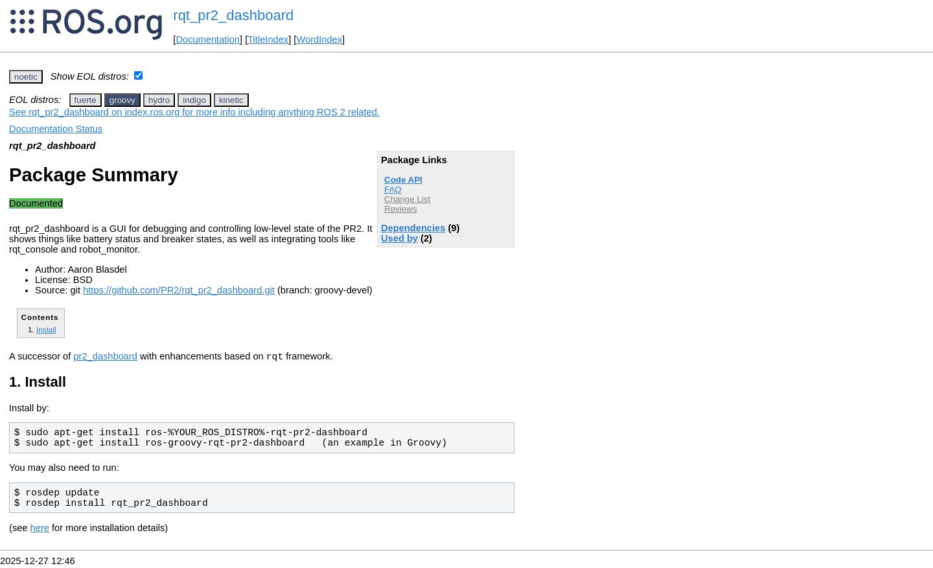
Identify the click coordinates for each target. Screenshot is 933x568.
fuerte (86, 100)
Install (46, 329)
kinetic (231, 100)
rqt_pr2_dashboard (233, 15)
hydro (159, 100)
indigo (194, 100)
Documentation (208, 39)
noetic (26, 77)
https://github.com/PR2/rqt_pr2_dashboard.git (179, 290)
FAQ (393, 189)
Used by (399, 238)
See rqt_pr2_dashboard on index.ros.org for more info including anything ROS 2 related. (194, 112)
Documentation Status (55, 129)
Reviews (400, 209)
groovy (122, 100)
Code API (403, 180)
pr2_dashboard (105, 358)
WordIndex (319, 39)
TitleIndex (268, 39)
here (39, 530)
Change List (407, 199)
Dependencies (413, 228)
